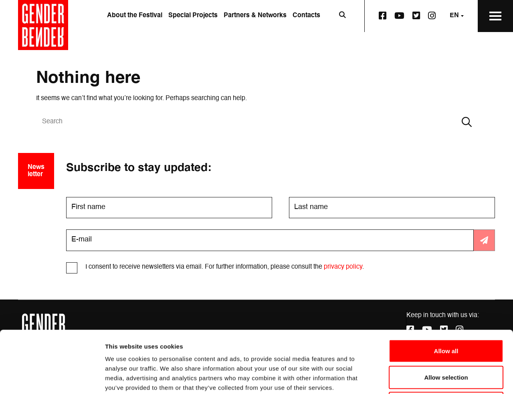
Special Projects (193, 15)
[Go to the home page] (43, 25)
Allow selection (446, 315)
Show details (420, 378)
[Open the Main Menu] (495, 16)
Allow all (446, 288)
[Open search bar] (342, 16)
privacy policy (343, 267)
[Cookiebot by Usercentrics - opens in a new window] (52, 378)
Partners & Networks (255, 15)
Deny (446, 341)
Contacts (306, 15)
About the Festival (134, 15)
